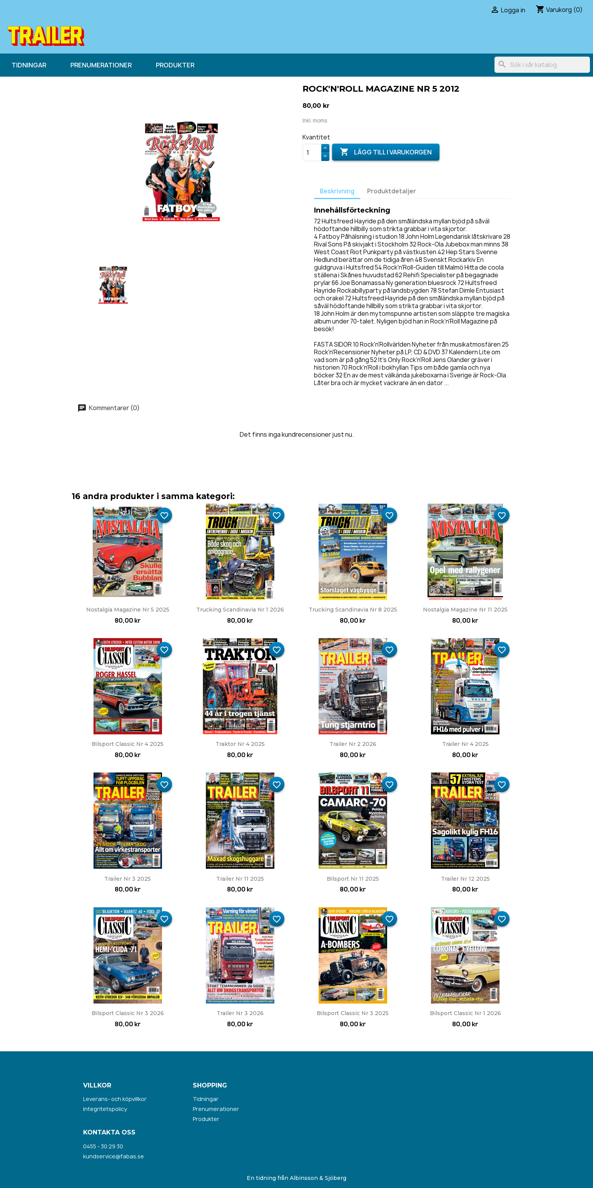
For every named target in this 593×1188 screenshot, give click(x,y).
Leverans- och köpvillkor (115, 1099)
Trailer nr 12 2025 (465, 878)
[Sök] (542, 65)
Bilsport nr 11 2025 (353, 878)
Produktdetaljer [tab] (391, 191)
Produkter (175, 65)
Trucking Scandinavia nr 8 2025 (353, 609)
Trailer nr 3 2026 (240, 1013)
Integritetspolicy (105, 1109)
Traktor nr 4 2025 (240, 744)
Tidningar (29, 65)
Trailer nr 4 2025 (465, 744)
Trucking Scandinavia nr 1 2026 (240, 609)
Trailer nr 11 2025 (240, 878)
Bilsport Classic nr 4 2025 (128, 744)
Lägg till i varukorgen (386, 152)
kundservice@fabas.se (113, 1156)
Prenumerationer (101, 65)
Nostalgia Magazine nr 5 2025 (127, 609)
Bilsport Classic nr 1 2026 (465, 1013)
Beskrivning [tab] (337, 191)
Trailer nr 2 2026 (352, 744)
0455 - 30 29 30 (103, 1146)
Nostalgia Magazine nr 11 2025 (465, 609)
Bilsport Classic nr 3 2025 (353, 1013)
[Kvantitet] (312, 152)
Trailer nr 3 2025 (127, 878)
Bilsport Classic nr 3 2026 (128, 1013)
